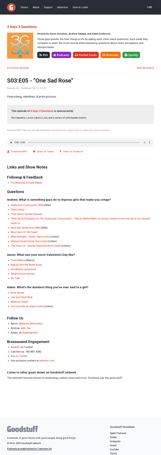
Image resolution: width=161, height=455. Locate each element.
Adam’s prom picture (23, 273)
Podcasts (61, 55)
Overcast (111, 55)
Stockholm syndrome (23, 269)
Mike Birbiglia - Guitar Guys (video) (31, 236)
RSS (43, 55)
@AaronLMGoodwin (31, 323)
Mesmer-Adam (19, 301)
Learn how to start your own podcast (88, 130)
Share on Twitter (43, 151)
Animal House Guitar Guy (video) (30, 241)
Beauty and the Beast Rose (26, 264)
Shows (24, 7)
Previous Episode (18, 67)
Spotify (131, 55)
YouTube (114, 449)
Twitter (113, 437)
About (36, 7)
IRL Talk (15, 278)
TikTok (113, 453)
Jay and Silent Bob (21, 297)
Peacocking (17, 209)
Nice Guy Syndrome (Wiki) (26, 227)
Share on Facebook (71, 151)
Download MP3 (17, 151)
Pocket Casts (86, 55)
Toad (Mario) (18, 260)
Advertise (62, 7)
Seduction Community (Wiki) (27, 205)
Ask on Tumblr (19, 356)
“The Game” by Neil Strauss (26, 214)
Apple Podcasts (118, 433)
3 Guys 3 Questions (22, 27)
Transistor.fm (58, 130)
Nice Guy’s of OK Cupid (24, 232)
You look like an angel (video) (28, 306)
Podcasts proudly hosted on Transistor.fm (29, 448)
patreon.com (47, 360)
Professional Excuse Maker (26, 182)
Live (149, 7)
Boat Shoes (17, 292)
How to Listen (80, 7)
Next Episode (145, 68)
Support (48, 7)
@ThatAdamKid (28, 332)
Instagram (115, 441)
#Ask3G (15, 347)
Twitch (113, 445)
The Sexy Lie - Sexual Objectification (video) (36, 245)
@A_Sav (26, 328)
